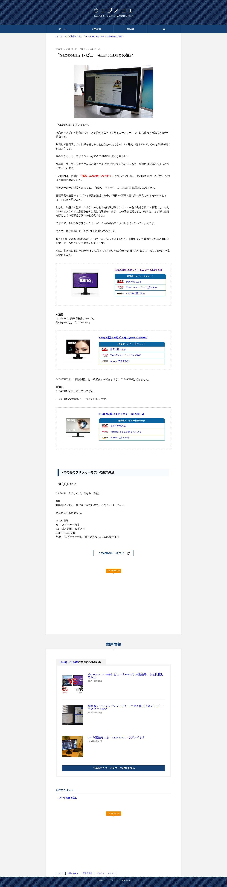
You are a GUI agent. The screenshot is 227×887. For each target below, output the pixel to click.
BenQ (64, 662)
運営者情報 (87, 873)
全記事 (130, 29)
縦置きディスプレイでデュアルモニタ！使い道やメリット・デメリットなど (126, 707)
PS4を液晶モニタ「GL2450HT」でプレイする (116, 737)
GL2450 (74, 662)
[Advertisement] (113, 597)
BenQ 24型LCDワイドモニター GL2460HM (123, 337)
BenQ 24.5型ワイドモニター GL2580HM (121, 414)
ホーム (63, 29)
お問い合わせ (73, 873)
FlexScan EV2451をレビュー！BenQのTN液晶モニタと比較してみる (126, 676)
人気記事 (96, 29)
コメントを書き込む (67, 797)
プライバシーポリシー (105, 873)
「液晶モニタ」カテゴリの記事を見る (113, 768)
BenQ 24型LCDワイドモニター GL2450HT (138, 269)
